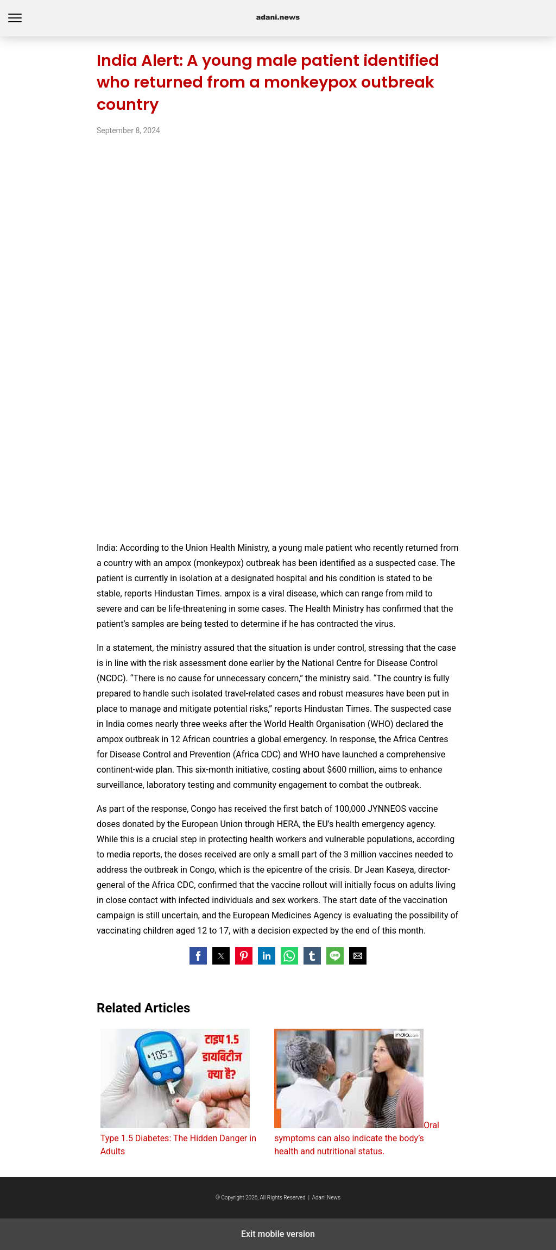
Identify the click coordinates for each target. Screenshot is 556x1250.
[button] (198, 956)
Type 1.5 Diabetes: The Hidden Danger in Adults (178, 1092)
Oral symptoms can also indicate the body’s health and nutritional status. (356, 1092)
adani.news (278, 18)
